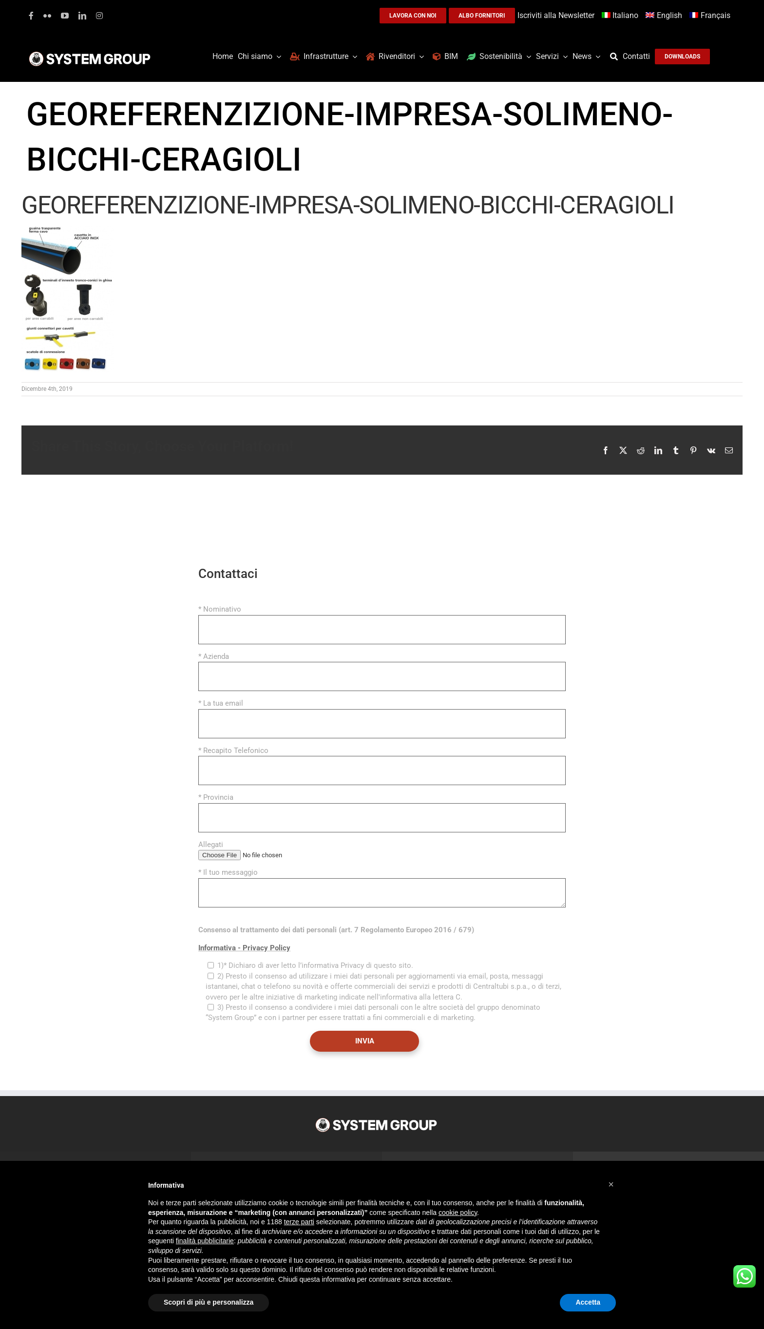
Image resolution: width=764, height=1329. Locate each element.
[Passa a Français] (711, 15)
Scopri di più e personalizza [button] (208, 1302)
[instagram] (99, 15)
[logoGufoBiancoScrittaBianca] (90, 54)
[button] (611, 1184)
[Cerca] (616, 56)
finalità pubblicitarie (205, 1241)
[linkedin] (82, 15)
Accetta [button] (587, 1302)
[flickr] (47, 15)
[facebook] (31, 15)
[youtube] (65, 15)
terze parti (299, 1222)
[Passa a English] (665, 15)
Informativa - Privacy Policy (244, 948)
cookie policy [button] (458, 1212)
